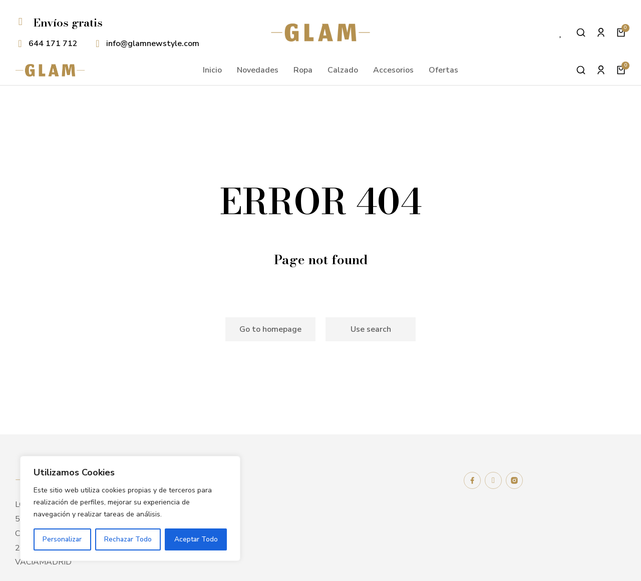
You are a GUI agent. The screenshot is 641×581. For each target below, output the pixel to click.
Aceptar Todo (196, 539)
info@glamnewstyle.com (152, 43)
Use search (371, 329)
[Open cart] (621, 33)
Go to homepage (270, 329)
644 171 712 (53, 43)
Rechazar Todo (128, 539)
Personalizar (62, 539)
